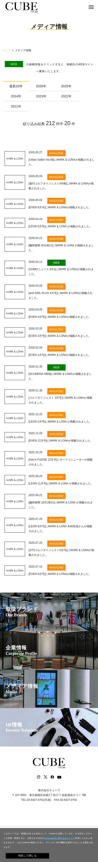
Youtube (59, 777)
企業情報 (21, 650)
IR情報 (22, 727)
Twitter (45, 777)
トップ (6, 50)
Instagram (38, 777)
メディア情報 (22, 689)
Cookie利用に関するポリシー (59, 838)
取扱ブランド (22, 612)
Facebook (52, 777)
